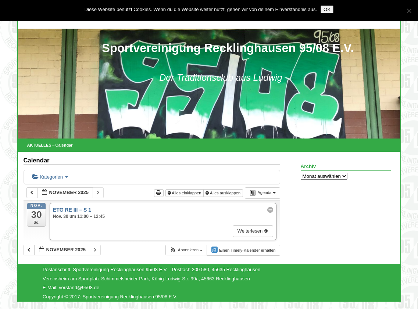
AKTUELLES (39, 145)
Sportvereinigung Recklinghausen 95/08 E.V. (228, 48)
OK (327, 9)
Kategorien (50, 177)
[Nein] (408, 10)
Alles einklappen (185, 193)
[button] (186, 250)
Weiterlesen (253, 231)
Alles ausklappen (224, 193)
